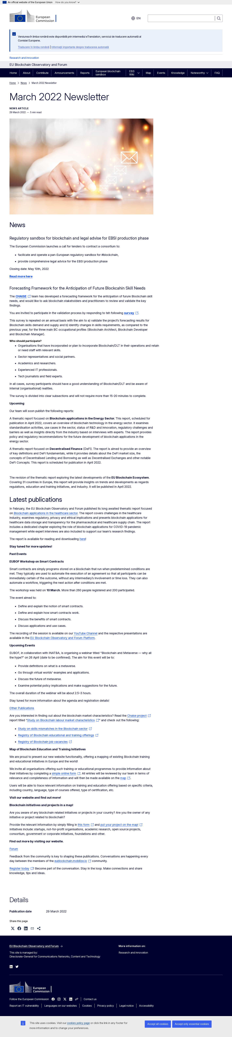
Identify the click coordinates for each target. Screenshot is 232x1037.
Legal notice (126, 1005)
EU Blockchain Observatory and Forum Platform (62, 638)
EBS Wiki (131, 73)
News (24, 82)
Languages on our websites (60, 1005)
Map (148, 72)
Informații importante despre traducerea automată (80, 47)
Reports (85, 72)
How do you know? (67, 2)
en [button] (136, 18)
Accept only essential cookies (192, 1024)
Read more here (21, 276)
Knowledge (178, 72)
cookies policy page (78, 1023)
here (82, 539)
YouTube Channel (85, 633)
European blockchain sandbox (108, 73)
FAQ (217, 72)
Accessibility (146, 1005)
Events (161, 72)
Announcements (64, 72)
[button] (12, 928)
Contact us (90, 999)
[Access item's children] (139, 72)
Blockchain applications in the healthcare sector (46, 513)
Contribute (42, 72)
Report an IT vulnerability (24, 1005)
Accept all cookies (157, 1024)
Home (13, 72)
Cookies (87, 1005)
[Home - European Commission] (35, 16)
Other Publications (21, 708)
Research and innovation (24, 57)
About (26, 72)
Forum (13, 849)
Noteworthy (198, 72)
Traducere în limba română (33, 47)
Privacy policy (105, 1005)
